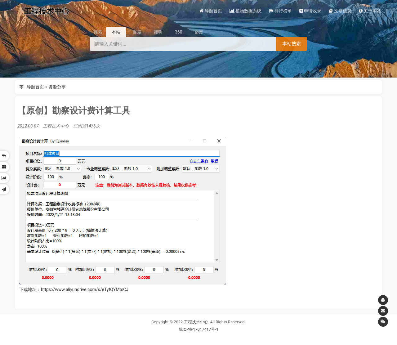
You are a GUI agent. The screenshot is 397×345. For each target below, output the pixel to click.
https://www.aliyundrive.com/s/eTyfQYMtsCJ (84, 289)
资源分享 (57, 86)
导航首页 (35, 86)
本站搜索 (291, 43)
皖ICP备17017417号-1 (199, 329)
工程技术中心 (196, 322)
